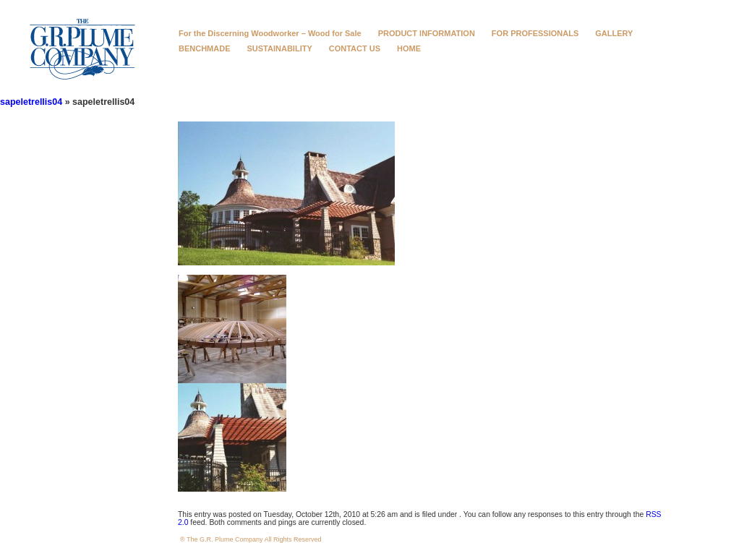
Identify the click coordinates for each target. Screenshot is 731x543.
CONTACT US (354, 48)
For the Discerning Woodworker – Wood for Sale (270, 33)
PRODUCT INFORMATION (426, 33)
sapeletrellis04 (31, 102)
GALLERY (614, 33)
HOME (409, 48)
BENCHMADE (205, 48)
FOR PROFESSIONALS (535, 33)
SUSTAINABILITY (279, 48)
